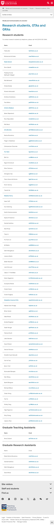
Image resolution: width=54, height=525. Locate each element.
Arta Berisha (7, 130)
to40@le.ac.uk (33, 294)
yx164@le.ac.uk (33, 399)
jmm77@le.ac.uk (33, 267)
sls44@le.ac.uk (33, 349)
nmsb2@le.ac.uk (34, 119)
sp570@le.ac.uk (33, 327)
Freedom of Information (13, 517)
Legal (3, 517)
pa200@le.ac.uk (33, 102)
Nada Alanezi (8, 62)
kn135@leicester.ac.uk (35, 278)
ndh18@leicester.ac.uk (35, 196)
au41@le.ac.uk (33, 366)
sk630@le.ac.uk (33, 223)
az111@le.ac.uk (33, 438)
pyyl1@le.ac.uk (33, 240)
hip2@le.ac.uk (33, 305)
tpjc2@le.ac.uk (33, 152)
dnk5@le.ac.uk (33, 218)
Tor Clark (6, 152)
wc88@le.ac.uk (33, 157)
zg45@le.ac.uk (33, 174)
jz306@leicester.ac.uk (35, 421)
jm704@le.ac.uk (33, 256)
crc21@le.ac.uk (33, 146)
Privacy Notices (37, 517)
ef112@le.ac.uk (33, 168)
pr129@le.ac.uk (33, 333)
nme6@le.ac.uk (33, 163)
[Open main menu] (52, 3)
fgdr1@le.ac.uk (33, 179)
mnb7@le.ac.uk (33, 135)
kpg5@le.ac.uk (33, 185)
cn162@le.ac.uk (33, 289)
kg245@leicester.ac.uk (36, 207)
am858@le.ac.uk (34, 245)
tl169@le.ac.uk (33, 234)
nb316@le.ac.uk (33, 124)
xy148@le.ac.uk (33, 404)
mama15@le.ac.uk (34, 80)
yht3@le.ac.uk (33, 360)
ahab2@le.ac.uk (33, 113)
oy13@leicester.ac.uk (35, 410)
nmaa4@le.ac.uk (33, 67)
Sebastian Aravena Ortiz (11, 300)
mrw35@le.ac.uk (34, 388)
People (32, 8)
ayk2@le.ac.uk (33, 229)
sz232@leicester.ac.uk (36, 415)
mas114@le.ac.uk (34, 56)
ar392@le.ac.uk (33, 322)
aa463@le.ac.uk (33, 97)
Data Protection (26, 517)
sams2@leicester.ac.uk (36, 344)
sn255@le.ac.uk (33, 283)
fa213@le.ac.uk (33, 51)
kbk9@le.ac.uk (33, 212)
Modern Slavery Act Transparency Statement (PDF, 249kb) (27, 519)
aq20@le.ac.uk (33, 311)
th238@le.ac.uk (33, 190)
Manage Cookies (22, 522)
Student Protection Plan (8, 522)
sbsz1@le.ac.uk (33, 355)
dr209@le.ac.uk (33, 316)
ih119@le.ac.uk (33, 201)
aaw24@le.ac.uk (34, 382)
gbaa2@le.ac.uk (33, 86)
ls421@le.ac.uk (33, 338)
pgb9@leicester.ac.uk (35, 141)
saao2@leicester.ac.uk (35, 300)
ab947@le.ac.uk (33, 108)
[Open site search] (48, 3)
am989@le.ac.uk (34, 261)
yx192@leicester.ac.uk (35, 393)
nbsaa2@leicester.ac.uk (36, 62)
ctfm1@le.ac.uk (33, 272)
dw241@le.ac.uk (34, 377)
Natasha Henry (8, 196)
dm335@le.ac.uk (34, 251)
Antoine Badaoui (9, 108)
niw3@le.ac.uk (33, 371)
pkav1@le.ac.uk (33, 74)
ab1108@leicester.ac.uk (36, 130)
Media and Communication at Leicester (17, 8)
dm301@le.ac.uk (34, 472)
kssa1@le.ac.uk (33, 91)
